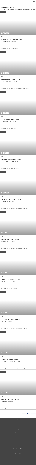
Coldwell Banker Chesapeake (18, 448)
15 (32, 413)
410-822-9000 (18, 453)
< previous (24, 413)
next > (34, 413)
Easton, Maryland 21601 (18, 451)
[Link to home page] (1, 1)
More (34, 1)
